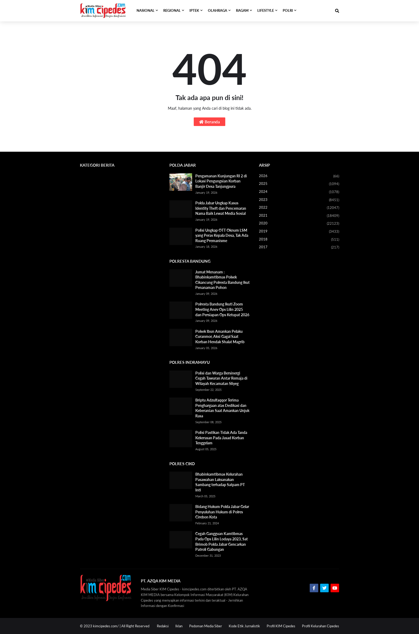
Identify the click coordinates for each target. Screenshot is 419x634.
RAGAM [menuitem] (242, 11)
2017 (299, 247)
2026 (299, 176)
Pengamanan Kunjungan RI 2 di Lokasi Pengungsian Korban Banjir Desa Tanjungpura (221, 181)
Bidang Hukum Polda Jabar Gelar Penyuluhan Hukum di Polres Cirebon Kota (222, 511)
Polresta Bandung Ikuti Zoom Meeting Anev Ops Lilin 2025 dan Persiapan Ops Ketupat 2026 (222, 309)
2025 (299, 184)
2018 (299, 239)
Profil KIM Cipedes (281, 626)
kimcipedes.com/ (106, 626)
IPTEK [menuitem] (194, 11)
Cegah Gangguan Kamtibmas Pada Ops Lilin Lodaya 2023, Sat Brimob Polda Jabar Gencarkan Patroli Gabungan (221, 541)
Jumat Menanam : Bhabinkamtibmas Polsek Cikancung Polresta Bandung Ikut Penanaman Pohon (222, 280)
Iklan (179, 626)
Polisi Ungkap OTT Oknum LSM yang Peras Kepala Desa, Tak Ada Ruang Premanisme (221, 235)
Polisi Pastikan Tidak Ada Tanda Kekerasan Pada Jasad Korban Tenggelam (221, 437)
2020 (299, 223)
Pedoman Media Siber (205, 626)
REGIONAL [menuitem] (172, 11)
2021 (299, 216)
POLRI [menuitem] (288, 11)
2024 (299, 192)
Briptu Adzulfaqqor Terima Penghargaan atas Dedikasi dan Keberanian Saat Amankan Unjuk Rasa (222, 408)
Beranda (209, 121)
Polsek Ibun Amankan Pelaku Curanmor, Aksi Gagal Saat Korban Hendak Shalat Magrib (220, 336)
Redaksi (163, 626)
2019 (299, 231)
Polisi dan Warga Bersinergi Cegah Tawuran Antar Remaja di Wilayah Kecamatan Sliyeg (221, 378)
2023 (299, 200)
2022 (299, 208)
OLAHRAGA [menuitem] (217, 11)
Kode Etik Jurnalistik (244, 626)
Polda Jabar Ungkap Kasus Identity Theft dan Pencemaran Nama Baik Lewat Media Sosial (220, 208)
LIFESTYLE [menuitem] (265, 11)
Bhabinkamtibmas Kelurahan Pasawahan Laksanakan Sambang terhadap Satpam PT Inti (220, 482)
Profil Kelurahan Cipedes (320, 626)
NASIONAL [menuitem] (145, 11)
